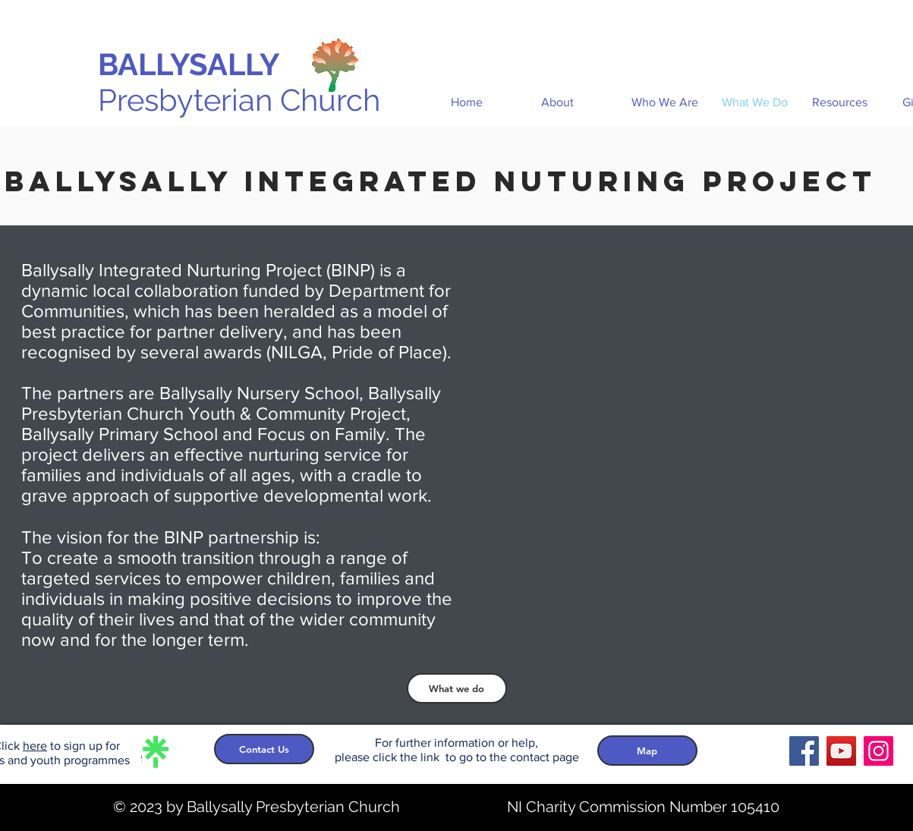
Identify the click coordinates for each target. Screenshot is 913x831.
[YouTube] (841, 751)
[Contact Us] (264, 749)
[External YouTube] (712, 439)
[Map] (647, 750)
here (35, 745)
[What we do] (457, 688)
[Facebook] (804, 751)
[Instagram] (878, 751)
